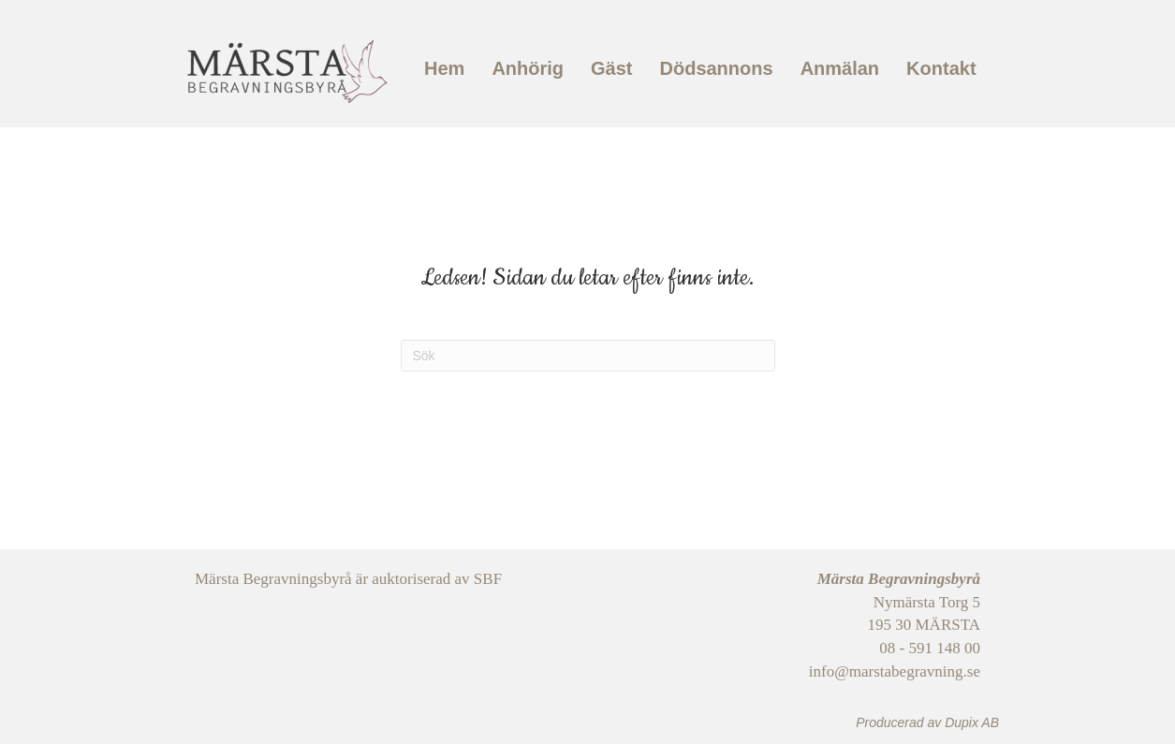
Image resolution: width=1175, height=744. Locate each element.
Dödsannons (716, 68)
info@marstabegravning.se (894, 671)
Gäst (611, 68)
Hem (444, 68)
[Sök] (588, 356)
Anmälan (839, 68)
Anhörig (528, 68)
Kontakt (941, 68)
